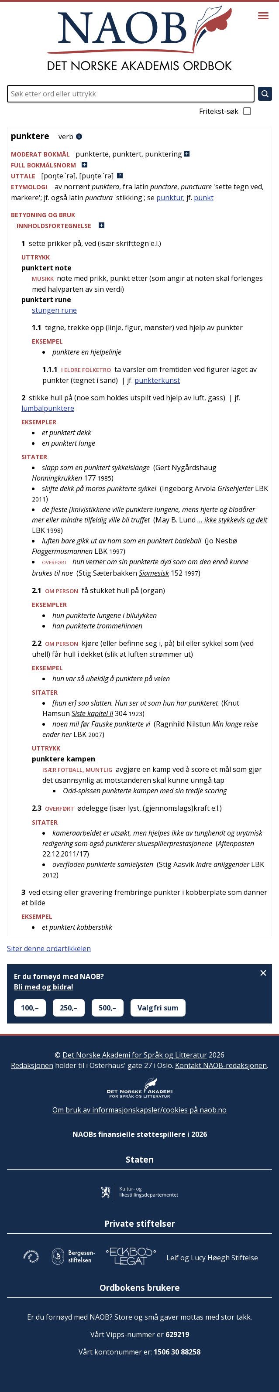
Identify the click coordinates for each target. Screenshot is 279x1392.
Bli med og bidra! (43, 987)
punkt (204, 197)
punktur (169, 197)
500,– (108, 1008)
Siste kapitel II (92, 713)
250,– (69, 1008)
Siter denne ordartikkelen (49, 948)
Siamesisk (154, 573)
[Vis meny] (263, 15)
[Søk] (265, 94)
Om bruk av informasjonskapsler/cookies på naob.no (139, 1110)
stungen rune (54, 310)
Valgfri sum (158, 1008)
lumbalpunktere (47, 408)
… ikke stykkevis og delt (232, 520)
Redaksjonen (32, 1065)
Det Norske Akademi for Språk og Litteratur (134, 1055)
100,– (30, 1008)
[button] (139, 154)
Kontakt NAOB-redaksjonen (221, 1065)
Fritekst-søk (225, 111)
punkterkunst (157, 380)
